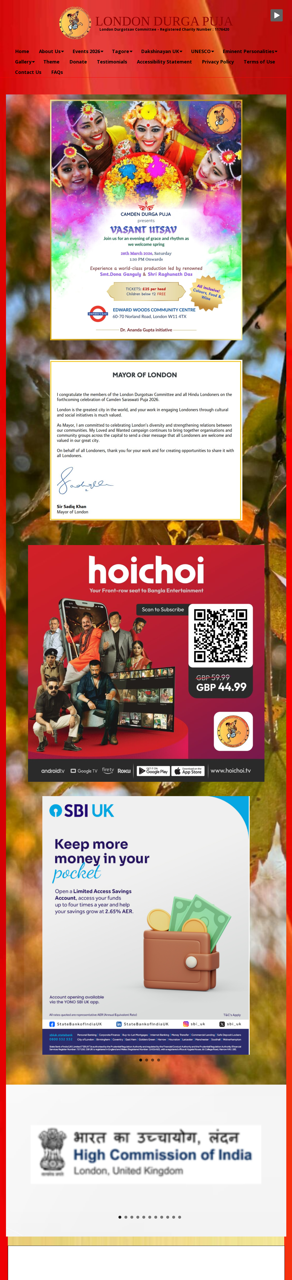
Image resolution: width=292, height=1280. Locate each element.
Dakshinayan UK (160, 51)
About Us (50, 51)
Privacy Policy (218, 62)
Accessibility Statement (164, 62)
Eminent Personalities (248, 51)
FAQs (57, 72)
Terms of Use (259, 62)
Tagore (120, 51)
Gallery (23, 62)
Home (22, 51)
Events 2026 (86, 51)
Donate (78, 62)
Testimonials (112, 62)
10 (173, 1217)
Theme (51, 62)
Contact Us (28, 72)
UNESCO (201, 51)
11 (179, 1217)
